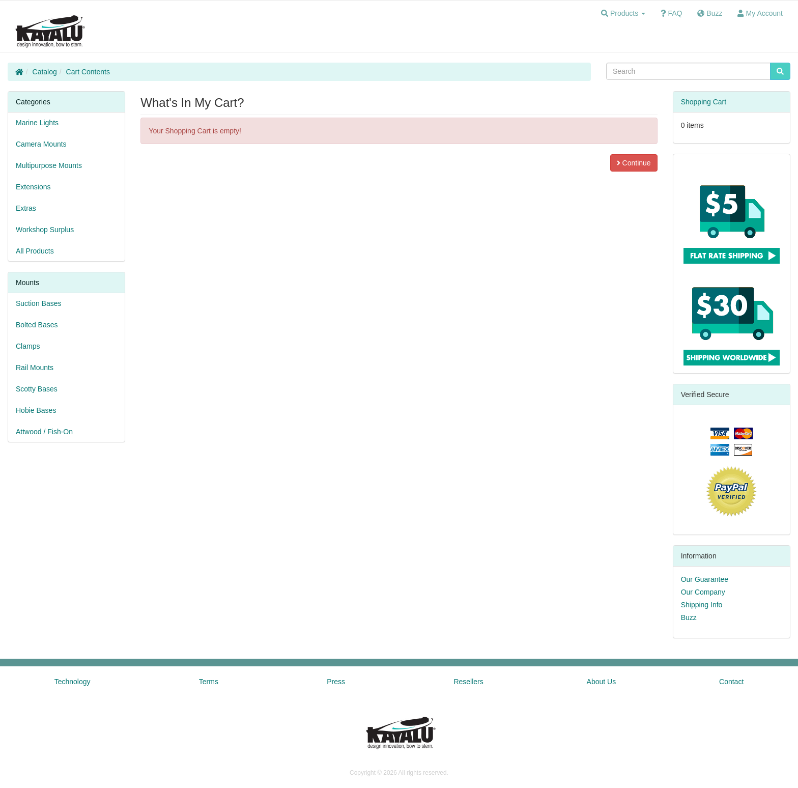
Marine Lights (37, 123)
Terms (208, 682)
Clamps (28, 346)
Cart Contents (88, 72)
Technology (72, 682)
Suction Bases (39, 303)
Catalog (45, 72)
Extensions (33, 187)
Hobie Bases (36, 410)
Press (336, 682)
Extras (26, 208)
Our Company (703, 592)
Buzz (689, 617)
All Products (35, 251)
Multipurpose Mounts (49, 165)
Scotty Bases (37, 389)
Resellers (468, 682)
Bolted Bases (37, 325)
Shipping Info (702, 605)
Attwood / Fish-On (44, 432)
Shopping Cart (704, 102)
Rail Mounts (34, 367)
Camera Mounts (41, 144)
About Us (601, 682)
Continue (634, 163)
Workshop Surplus (45, 230)
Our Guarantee (704, 579)
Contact (731, 682)
